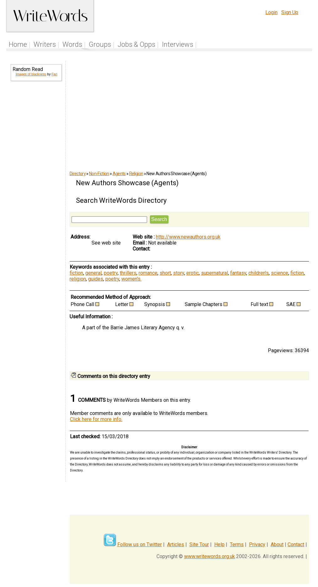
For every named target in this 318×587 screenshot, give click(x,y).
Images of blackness (31, 74)
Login (271, 12)
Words (72, 44)
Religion (136, 173)
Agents (119, 173)
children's (258, 273)
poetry (111, 273)
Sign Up (289, 12)
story (178, 273)
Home (18, 44)
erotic (192, 273)
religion (78, 279)
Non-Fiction (99, 173)
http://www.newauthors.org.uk (188, 237)
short (165, 273)
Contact (296, 544)
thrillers (128, 273)
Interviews (177, 44)
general (93, 273)
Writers (45, 44)
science (279, 273)
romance (148, 273)
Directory (78, 173)
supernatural (214, 273)
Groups (100, 44)
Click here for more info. (96, 419)
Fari (54, 74)
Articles (175, 544)
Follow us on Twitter (139, 544)
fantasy (238, 273)
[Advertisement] (36, 187)
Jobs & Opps (136, 44)
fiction (76, 273)
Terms (237, 544)
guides (95, 279)
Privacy (257, 544)
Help (219, 544)
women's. (131, 279)
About (277, 544)
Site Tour (199, 544)
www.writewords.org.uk (209, 556)
